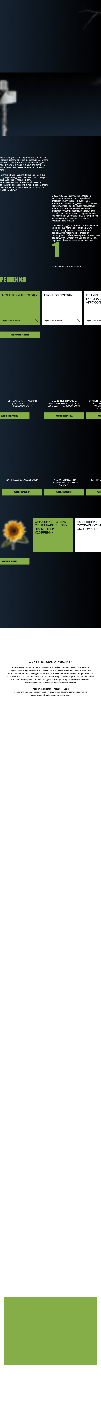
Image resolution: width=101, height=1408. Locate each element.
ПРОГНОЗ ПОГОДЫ (58, 295)
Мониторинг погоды (20, 295)
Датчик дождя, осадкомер (22, 480)
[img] (64, 380)
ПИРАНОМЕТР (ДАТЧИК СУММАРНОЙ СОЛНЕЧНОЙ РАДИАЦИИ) (64, 482)
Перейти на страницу (53, 320)
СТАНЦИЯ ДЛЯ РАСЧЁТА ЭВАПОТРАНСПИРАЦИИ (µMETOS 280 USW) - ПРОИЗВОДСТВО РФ (64, 403)
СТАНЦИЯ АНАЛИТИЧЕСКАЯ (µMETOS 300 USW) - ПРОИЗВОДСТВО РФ (22, 403)
